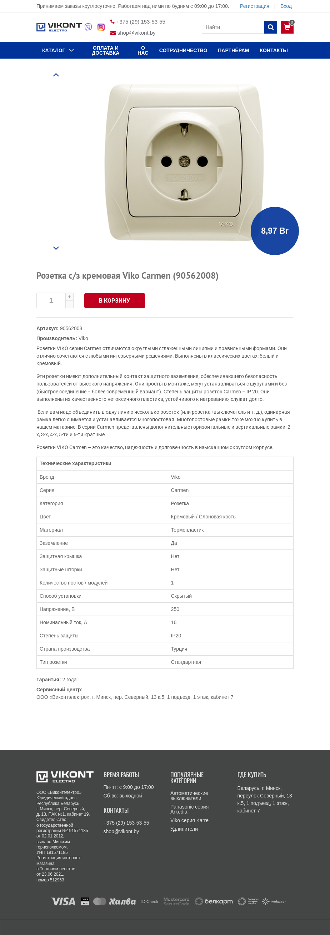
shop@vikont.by (137, 32)
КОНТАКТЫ (274, 50)
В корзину (114, 300)
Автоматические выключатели (189, 795)
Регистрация (254, 6)
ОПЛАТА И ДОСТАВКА (105, 50)
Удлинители (184, 829)
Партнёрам (233, 50)
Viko (83, 338)
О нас (143, 50)
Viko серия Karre (189, 820)
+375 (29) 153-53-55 (140, 21)
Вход (286, 6)
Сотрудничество (183, 50)
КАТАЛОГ (58, 50)
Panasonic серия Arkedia (189, 809)
